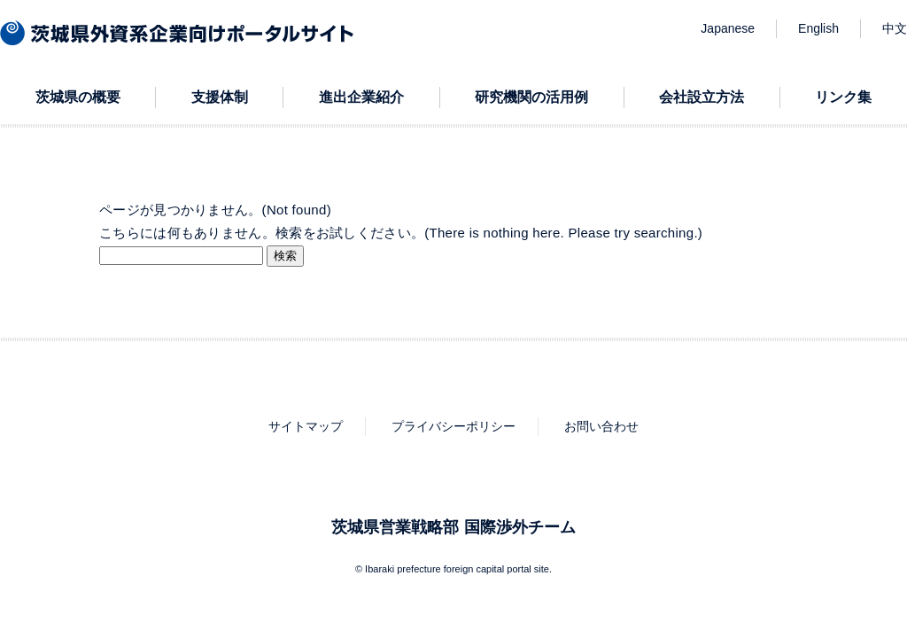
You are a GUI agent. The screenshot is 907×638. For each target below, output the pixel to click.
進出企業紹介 (361, 97)
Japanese (728, 28)
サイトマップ (305, 426)
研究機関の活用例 (531, 97)
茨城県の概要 (77, 97)
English (818, 28)
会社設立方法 (701, 97)
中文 (894, 28)
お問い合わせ (601, 426)
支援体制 (219, 97)
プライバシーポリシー (453, 426)
